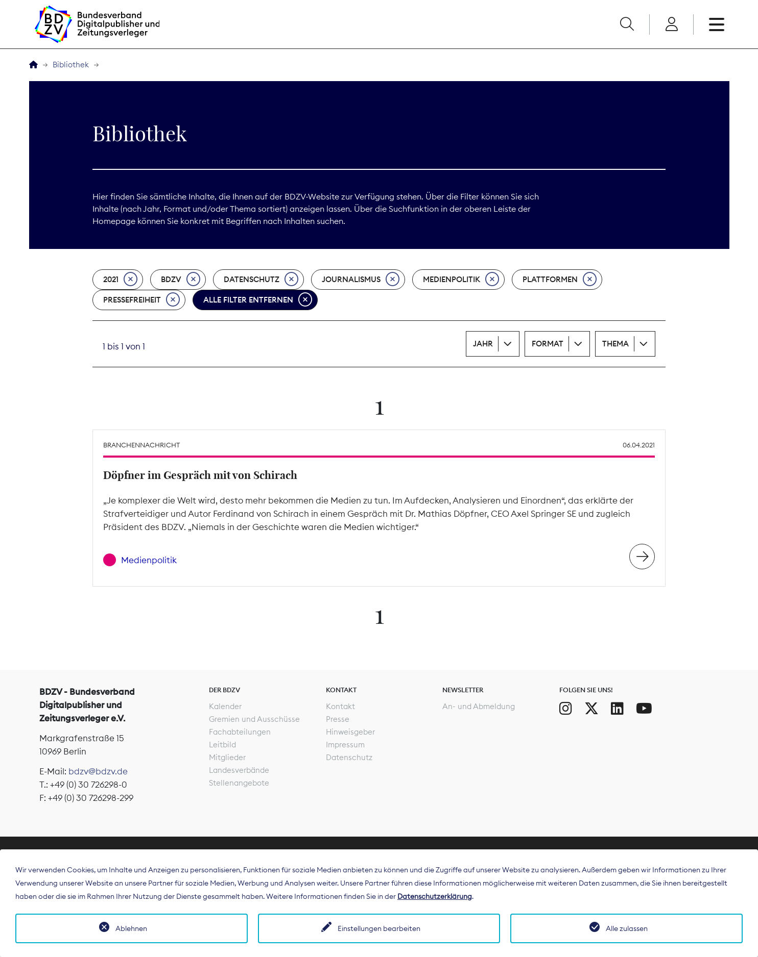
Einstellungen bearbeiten (379, 928)
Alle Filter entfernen (257, 300)
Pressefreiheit (141, 300)
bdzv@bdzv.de (98, 771)
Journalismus (360, 279)
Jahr (483, 343)
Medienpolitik (461, 279)
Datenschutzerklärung (434, 896)
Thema (615, 343)
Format (547, 343)
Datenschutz (261, 279)
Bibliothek (71, 64)
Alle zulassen (627, 928)
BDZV (180, 279)
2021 (120, 279)
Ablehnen (131, 928)
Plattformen (560, 279)
